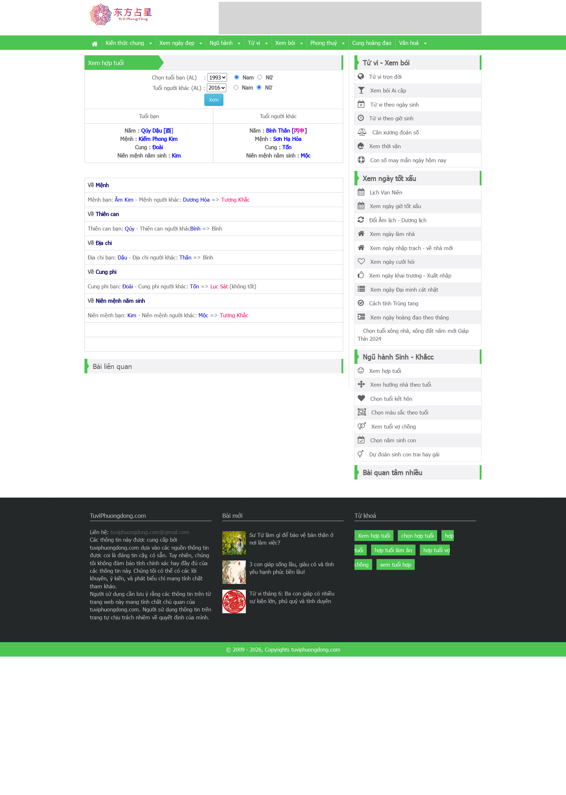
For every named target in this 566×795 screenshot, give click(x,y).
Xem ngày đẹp (181, 43)
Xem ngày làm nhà (386, 233)
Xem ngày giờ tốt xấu (389, 206)
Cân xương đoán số (388, 132)
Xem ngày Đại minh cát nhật (398, 289)
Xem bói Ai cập (382, 90)
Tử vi (257, 43)
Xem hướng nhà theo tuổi (394, 384)
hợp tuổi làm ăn (393, 550)
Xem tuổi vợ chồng (387, 426)
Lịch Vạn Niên (380, 192)
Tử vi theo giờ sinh (385, 118)
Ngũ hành (225, 43)
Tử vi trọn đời (379, 76)
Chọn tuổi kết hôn (385, 398)
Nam (245, 77)
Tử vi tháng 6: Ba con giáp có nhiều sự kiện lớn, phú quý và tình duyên (291, 597)
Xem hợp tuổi (379, 370)
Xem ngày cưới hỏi (386, 261)
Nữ (266, 77)
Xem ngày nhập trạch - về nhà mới (405, 248)
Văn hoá (412, 43)
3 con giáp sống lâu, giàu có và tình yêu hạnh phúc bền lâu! (291, 567)
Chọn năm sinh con (387, 440)
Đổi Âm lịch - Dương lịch (392, 220)
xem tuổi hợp (395, 564)
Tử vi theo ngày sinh (388, 104)
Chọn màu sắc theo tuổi (393, 412)
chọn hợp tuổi (417, 535)
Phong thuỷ (327, 43)
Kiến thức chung (129, 43)
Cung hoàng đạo (371, 42)
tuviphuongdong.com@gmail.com (149, 532)
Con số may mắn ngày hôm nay (402, 160)
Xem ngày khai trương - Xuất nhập (404, 275)
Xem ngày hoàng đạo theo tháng (403, 317)
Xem (214, 99)
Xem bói (288, 43)
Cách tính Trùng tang (388, 303)
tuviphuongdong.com (315, 649)
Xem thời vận (379, 146)
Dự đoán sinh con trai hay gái (398, 454)
